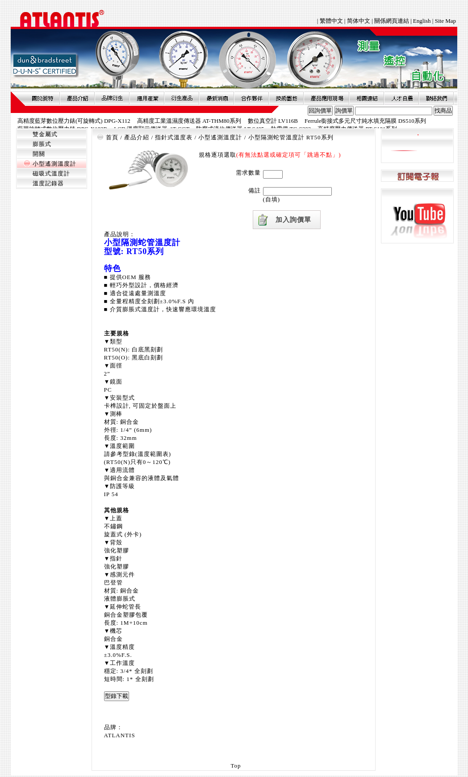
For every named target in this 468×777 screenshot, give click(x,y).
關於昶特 (42, 98)
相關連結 (367, 98)
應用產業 (147, 98)
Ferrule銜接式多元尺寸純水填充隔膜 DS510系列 (365, 120)
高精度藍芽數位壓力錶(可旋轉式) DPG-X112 (73, 120)
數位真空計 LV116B (273, 120)
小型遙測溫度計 (54, 163)
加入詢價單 (293, 219)
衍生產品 (182, 98)
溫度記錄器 (48, 183)
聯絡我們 (436, 98)
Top (235, 765)
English (422, 20)
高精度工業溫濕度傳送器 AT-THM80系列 (189, 120)
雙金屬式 (45, 134)
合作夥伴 (251, 98)
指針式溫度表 (173, 137)
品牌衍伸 (112, 98)
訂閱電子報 (417, 176)
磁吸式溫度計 (51, 173)
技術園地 (286, 98)
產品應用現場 (326, 98)
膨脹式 (42, 144)
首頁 (112, 137)
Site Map (445, 20)
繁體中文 (332, 20)
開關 (39, 153)
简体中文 (358, 20)
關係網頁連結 (391, 20)
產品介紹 (77, 98)
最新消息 (217, 98)
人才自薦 (401, 98)
